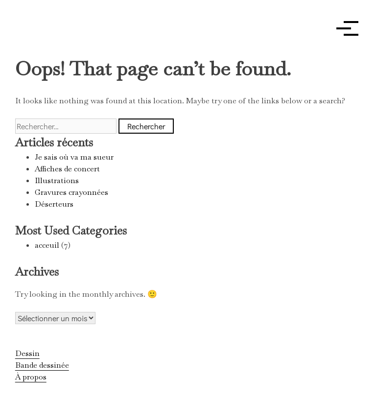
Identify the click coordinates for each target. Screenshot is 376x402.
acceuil (47, 245)
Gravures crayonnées (71, 192)
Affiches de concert (67, 169)
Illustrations (57, 180)
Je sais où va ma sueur (74, 157)
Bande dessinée (42, 365)
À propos (31, 377)
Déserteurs (54, 204)
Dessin (27, 353)
